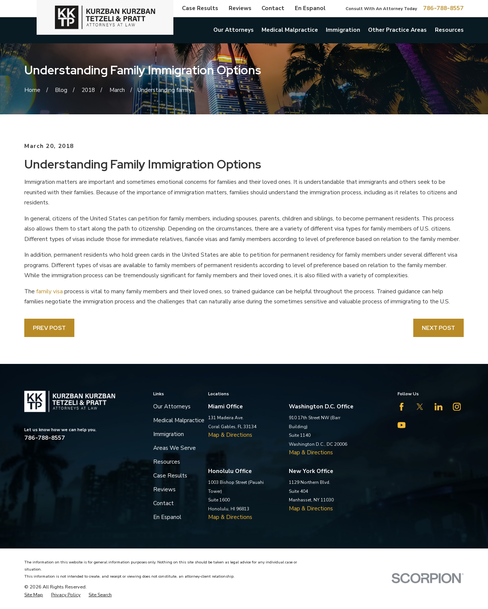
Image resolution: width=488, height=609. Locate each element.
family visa (49, 291)
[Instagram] (457, 407)
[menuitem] (33, 594)
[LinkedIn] (438, 407)
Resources (166, 462)
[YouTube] (401, 425)
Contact (273, 8)
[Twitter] (420, 407)
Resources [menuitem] (449, 30)
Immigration (168, 434)
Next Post (438, 328)
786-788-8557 (443, 8)
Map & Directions (230, 435)
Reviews (240, 8)
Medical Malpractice (178, 420)
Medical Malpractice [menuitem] (290, 30)
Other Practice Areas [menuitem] (397, 30)
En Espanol (310, 8)
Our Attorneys (172, 406)
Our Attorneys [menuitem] (233, 30)
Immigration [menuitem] (343, 30)
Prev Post (49, 328)
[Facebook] (401, 407)
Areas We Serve (174, 448)
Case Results (200, 8)
